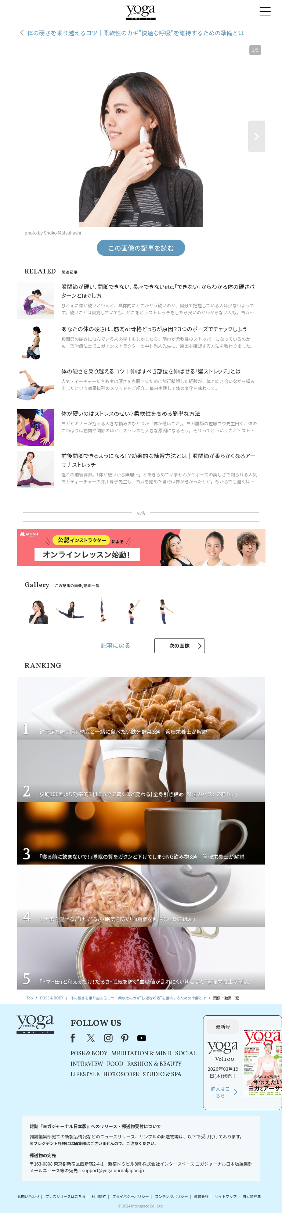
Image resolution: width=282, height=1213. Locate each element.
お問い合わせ (28, 1196)
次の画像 (179, 645)
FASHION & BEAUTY (154, 1064)
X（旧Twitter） (92, 1038)
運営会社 (201, 1196)
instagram (108, 1038)
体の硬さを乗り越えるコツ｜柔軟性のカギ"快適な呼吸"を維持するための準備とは (135, 32)
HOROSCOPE (121, 1075)
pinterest (125, 1038)
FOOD (115, 1064)
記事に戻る (115, 645)
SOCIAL (185, 1054)
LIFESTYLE (85, 1075)
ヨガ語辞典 (252, 1196)
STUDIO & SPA (161, 1075)
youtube (142, 1038)
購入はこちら (220, 1092)
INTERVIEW (86, 1064)
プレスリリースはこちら (66, 1196)
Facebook (75, 1038)
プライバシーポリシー (130, 1196)
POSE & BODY (89, 1054)
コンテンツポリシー (171, 1196)
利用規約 (98, 1196)
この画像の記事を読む (141, 248)
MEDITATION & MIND (141, 1054)
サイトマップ (225, 1196)
